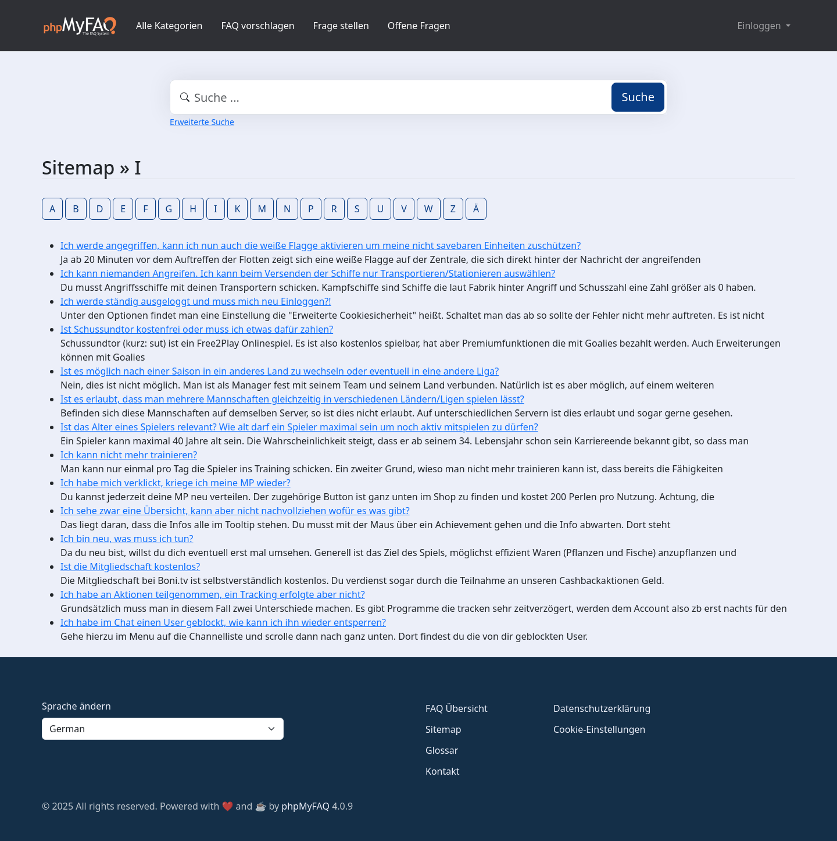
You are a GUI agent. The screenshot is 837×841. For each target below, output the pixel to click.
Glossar (441, 750)
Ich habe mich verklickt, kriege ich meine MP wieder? (175, 482)
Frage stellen (341, 25)
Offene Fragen (419, 25)
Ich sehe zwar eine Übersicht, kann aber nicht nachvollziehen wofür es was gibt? (235, 510)
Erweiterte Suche (202, 121)
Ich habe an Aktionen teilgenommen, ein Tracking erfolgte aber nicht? (212, 594)
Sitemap (443, 729)
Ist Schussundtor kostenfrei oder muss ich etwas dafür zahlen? (196, 329)
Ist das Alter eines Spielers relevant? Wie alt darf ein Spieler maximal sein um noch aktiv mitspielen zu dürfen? (299, 427)
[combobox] (418, 97)
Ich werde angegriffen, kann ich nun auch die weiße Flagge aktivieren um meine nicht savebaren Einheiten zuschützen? (320, 245)
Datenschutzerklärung (601, 708)
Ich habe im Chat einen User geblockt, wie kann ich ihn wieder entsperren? (223, 622)
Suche (637, 97)
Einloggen (760, 25)
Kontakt (442, 771)
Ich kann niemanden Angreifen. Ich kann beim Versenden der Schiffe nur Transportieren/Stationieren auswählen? (307, 273)
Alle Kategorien (169, 25)
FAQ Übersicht (456, 708)
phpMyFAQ (305, 806)
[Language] (163, 729)
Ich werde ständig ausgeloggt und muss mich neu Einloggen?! (195, 301)
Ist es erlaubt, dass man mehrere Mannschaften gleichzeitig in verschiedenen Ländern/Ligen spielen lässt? (292, 399)
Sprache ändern (76, 706)
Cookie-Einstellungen (599, 729)
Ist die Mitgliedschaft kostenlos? (130, 566)
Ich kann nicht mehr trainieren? (128, 454)
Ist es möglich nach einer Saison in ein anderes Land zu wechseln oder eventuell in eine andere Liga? (279, 371)
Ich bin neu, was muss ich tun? (126, 538)
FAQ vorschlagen (258, 25)
